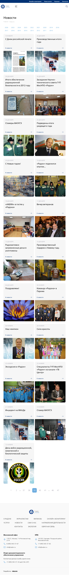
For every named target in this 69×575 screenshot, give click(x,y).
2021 (38, 27)
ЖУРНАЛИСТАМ (22, 519)
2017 (6, 30)
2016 (12, 30)
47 (58, 490)
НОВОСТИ (18, 523)
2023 (25, 27)
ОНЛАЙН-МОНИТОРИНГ (56, 519)
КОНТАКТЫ (18, 527)
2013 (32, 30)
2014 (25, 30)
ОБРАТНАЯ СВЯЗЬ (48, 527)
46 (53, 490)
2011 (44, 30)
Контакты (65, 1)
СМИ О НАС (32, 523)
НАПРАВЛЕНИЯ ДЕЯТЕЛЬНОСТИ (53, 523)
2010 (51, 30)
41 (45, 490)
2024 (19, 27)
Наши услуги (48, 1)
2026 (6, 27)
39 (34, 490)
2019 (51, 27)
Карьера (57, 1)
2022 (32, 27)
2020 (44, 27)
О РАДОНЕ (7, 519)
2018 (57, 27)
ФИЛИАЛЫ (38, 519)
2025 (12, 27)
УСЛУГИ (6, 523)
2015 (19, 30)
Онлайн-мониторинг (35, 1)
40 (40, 490)
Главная (6, 21)
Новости (12, 22)
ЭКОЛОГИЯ (32, 527)
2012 (38, 30)
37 (24, 490)
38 (29, 490)
